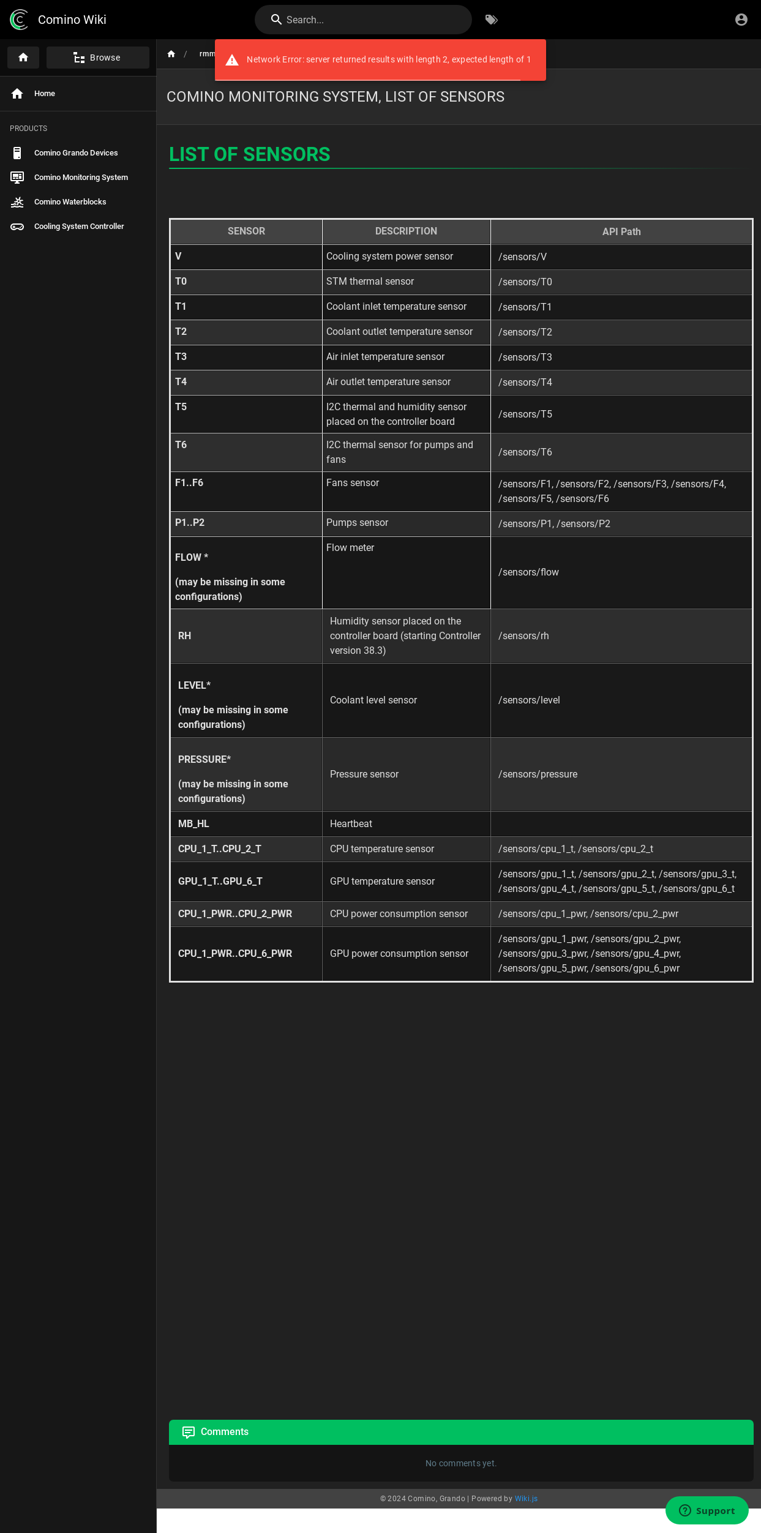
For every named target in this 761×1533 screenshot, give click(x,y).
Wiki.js (526, 1498)
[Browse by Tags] (491, 19)
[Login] (741, 19)
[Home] (23, 58)
